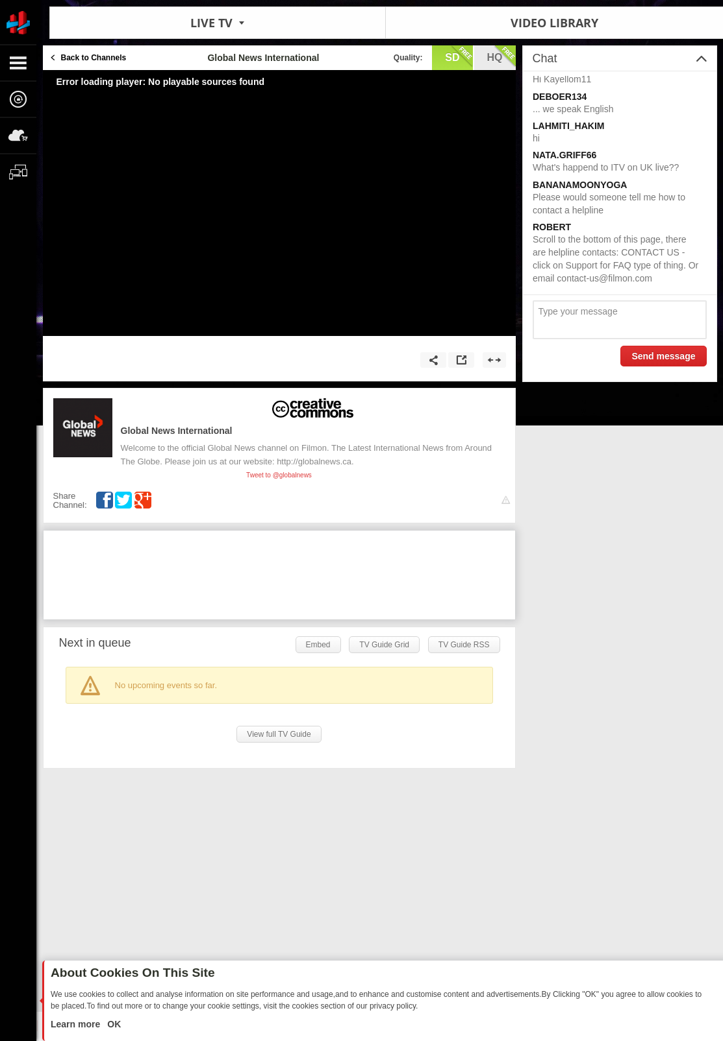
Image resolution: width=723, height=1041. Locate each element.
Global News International (177, 430)
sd (458, 56)
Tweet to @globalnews (279, 475)
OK (113, 1024)
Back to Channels (94, 57)
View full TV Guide (279, 734)
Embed (318, 644)
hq (501, 56)
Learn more (77, 1024)
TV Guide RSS (464, 644)
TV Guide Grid (384, 644)
